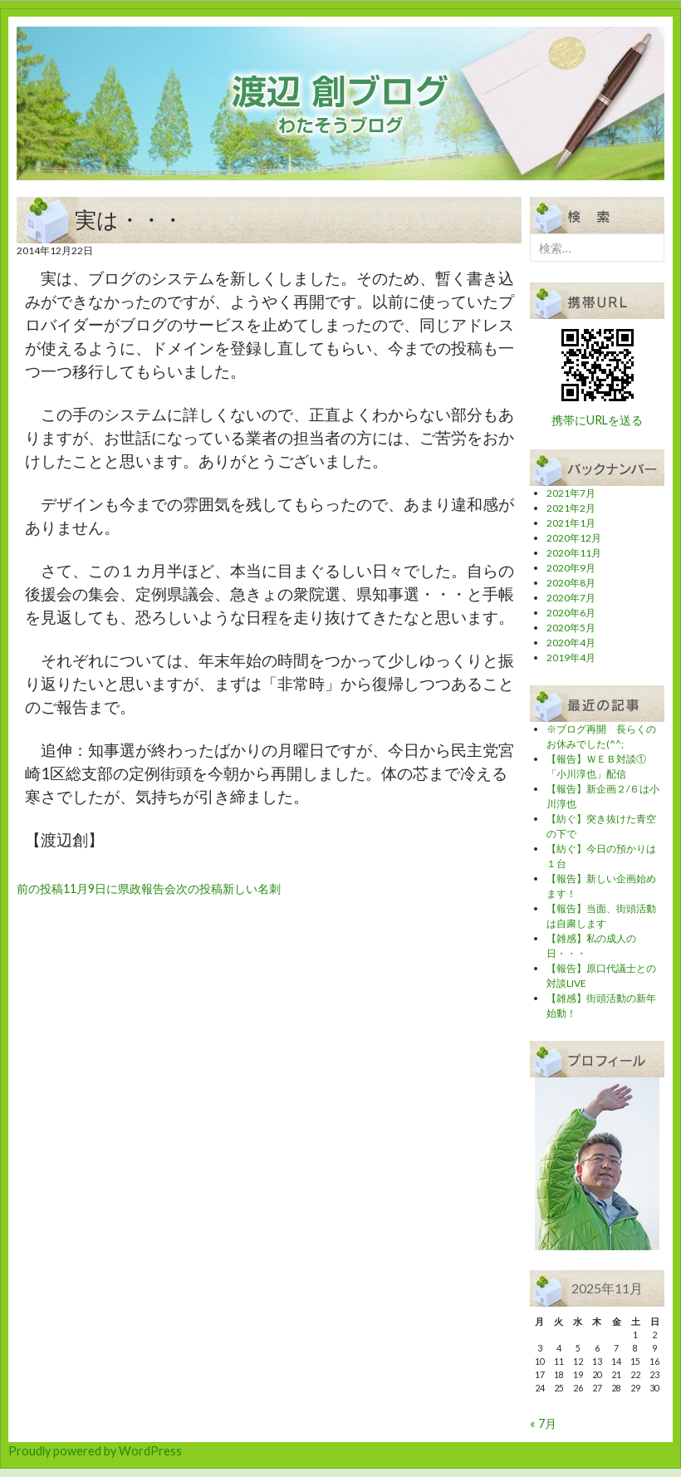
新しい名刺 (228, 888)
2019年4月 (570, 657)
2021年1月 (570, 523)
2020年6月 (570, 612)
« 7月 (543, 1423)
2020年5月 (570, 627)
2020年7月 (570, 597)
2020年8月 (570, 583)
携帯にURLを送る (597, 420)
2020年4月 (570, 642)
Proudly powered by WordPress (95, 1451)
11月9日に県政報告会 (96, 888)
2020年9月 (570, 568)
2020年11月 (573, 553)
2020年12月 (573, 538)
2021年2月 (570, 508)
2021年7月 (570, 493)
